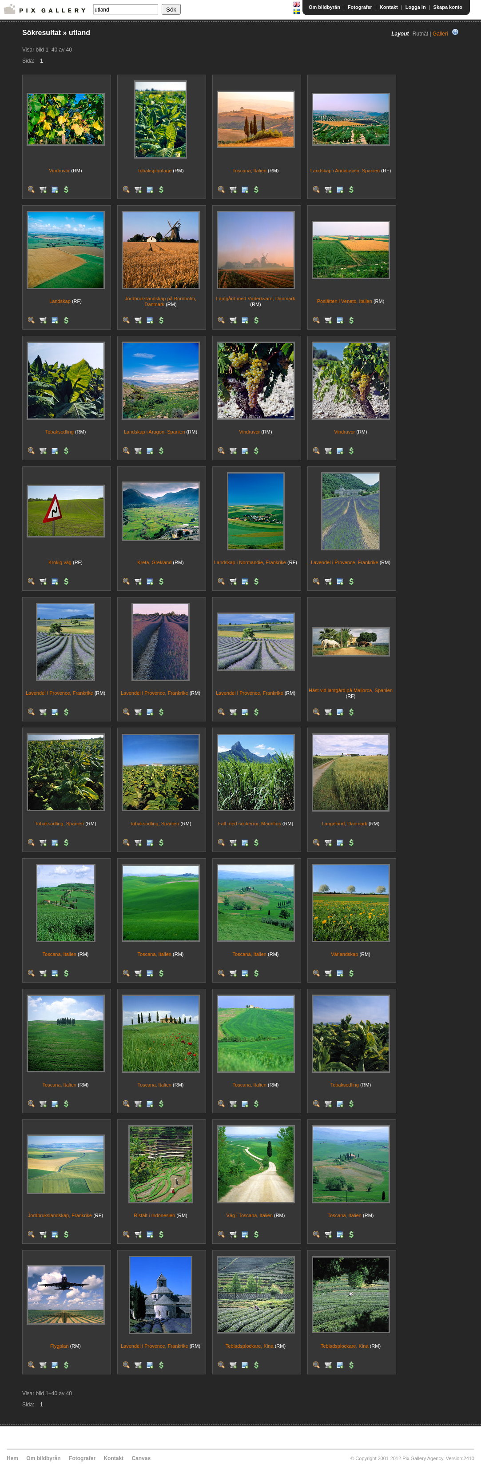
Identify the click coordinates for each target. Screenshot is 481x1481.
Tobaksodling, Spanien (59, 823)
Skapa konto (447, 7)
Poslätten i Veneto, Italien (344, 301)
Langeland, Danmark (344, 823)
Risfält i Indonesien (154, 1215)
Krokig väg (60, 562)
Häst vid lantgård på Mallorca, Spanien (351, 690)
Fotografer (360, 7)
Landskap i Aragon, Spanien (154, 431)
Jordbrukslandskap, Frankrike (60, 1215)
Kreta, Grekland (154, 562)
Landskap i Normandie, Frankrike (250, 562)
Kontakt (389, 7)
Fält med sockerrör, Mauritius (249, 823)
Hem (12, 1458)
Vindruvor (59, 170)
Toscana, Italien (249, 170)
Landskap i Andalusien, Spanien (345, 170)
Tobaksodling (59, 431)
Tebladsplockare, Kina (250, 1346)
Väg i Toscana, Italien (250, 1215)
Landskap (60, 301)
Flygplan (59, 1346)
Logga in (415, 7)
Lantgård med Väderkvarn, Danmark (255, 298)
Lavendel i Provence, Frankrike (344, 562)
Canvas (141, 1458)
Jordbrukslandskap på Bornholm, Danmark (160, 301)
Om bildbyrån (324, 7)
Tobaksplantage (154, 170)
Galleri (440, 34)
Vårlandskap (344, 954)
